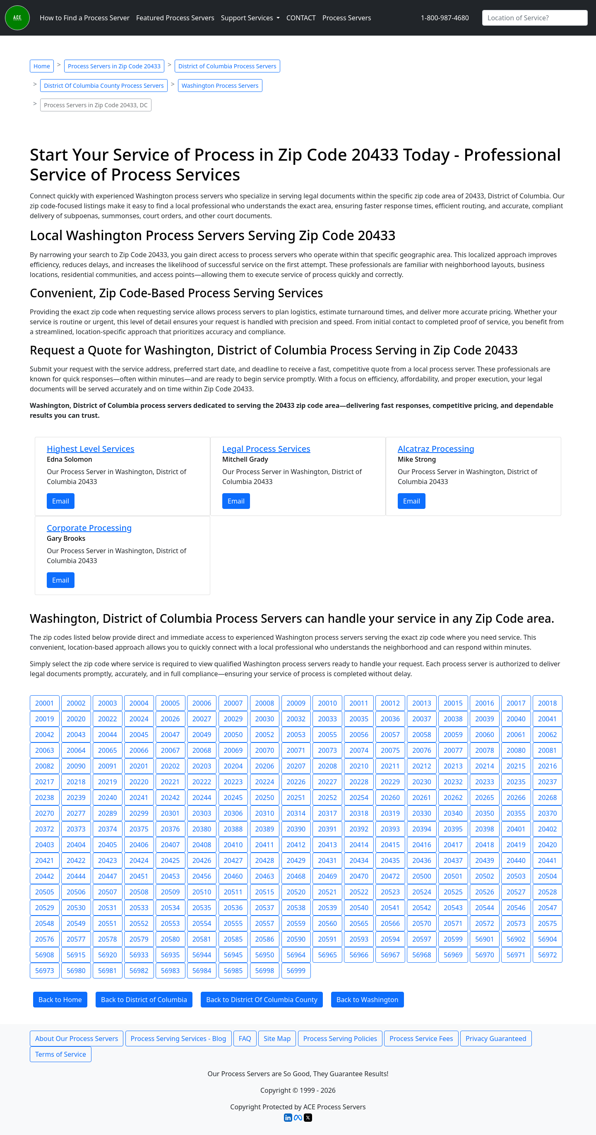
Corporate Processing (89, 527)
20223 (233, 781)
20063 (44, 750)
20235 (516, 781)
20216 (547, 766)
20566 (390, 923)
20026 (170, 718)
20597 (421, 939)
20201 (139, 766)
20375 (139, 829)
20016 (484, 703)
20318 (358, 813)
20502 (484, 876)
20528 (547, 891)
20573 (516, 923)
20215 (516, 766)
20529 (44, 907)
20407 (170, 844)
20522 (358, 891)
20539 (327, 907)
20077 (453, 750)
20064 (76, 750)
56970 (484, 954)
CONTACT (301, 17)
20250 (264, 797)
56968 (421, 954)
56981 (107, 970)
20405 (107, 844)
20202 (170, 766)
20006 (201, 703)
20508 (139, 891)
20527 (516, 891)
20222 (201, 781)
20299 (139, 813)
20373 (76, 829)
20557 (264, 923)
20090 (76, 766)
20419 (516, 844)
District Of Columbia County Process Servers (104, 85)
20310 (264, 813)
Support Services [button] (248, 17)
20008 (264, 703)
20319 (390, 813)
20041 (547, 718)
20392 (358, 829)
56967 (390, 954)
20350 (484, 813)
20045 (139, 734)
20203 (201, 766)
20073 (327, 750)
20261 (421, 797)
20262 (453, 797)
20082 (44, 766)
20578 (107, 939)
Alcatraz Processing (436, 448)
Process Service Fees (421, 1038)
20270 (44, 813)
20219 (107, 781)
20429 (296, 860)
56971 (516, 954)
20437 (453, 860)
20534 (170, 907)
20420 (547, 844)
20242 (170, 797)
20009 (296, 703)
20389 (264, 829)
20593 (358, 939)
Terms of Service (60, 1054)
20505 (44, 891)
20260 (390, 797)
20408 (201, 844)
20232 (453, 781)
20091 (107, 766)
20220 (139, 781)
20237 (547, 781)
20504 (547, 876)
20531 (107, 907)
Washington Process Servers (220, 85)
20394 (421, 829)
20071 (296, 750)
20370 (547, 813)
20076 (421, 750)
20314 (296, 813)
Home (42, 66)
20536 (233, 907)
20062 (547, 734)
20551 (107, 923)
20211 (390, 766)
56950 (264, 954)
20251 (296, 797)
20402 (547, 829)
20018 (547, 703)
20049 (201, 734)
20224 (264, 781)
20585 (233, 939)
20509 (170, 891)
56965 (327, 954)
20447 (107, 876)
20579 (139, 939)
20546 (516, 907)
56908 (44, 954)
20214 (484, 766)
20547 (547, 907)
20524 (421, 891)
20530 (76, 907)
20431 (327, 860)
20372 (44, 829)
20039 (484, 718)
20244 (201, 797)
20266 (516, 797)
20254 (358, 797)
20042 (44, 734)
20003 (107, 703)
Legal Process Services (266, 448)
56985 (233, 970)
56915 (76, 954)
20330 (421, 813)
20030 (264, 718)
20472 (390, 876)
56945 (233, 954)
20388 (233, 829)
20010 (327, 703)
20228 (358, 781)
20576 (44, 939)
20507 (107, 891)
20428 (264, 860)
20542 (421, 907)
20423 (107, 860)
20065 (107, 750)
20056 (358, 734)
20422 (76, 860)
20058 (421, 734)
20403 (44, 844)
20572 (484, 923)
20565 (358, 923)
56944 (201, 954)
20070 (264, 750)
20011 (358, 703)
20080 (516, 750)
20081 (547, 750)
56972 (547, 954)
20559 (296, 923)
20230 (421, 781)
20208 (327, 766)
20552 (139, 923)
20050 (233, 734)
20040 (516, 718)
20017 (516, 703)
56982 (139, 970)
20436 (421, 860)
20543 (453, 907)
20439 (484, 860)
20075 (390, 750)
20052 (264, 734)
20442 (44, 876)
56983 (170, 970)
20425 (170, 860)
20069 (233, 750)
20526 (484, 891)
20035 (358, 718)
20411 (264, 844)
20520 (296, 891)
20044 (107, 734)
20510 (201, 891)
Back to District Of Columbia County (261, 999)
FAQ (245, 1038)
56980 (76, 970)
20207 (296, 766)
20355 (516, 813)
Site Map (277, 1038)
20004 (139, 703)
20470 (358, 876)
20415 (390, 844)
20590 (296, 939)
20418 (484, 844)
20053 (296, 734)
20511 (233, 891)
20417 (453, 844)
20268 (547, 797)
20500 (421, 876)
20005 (170, 703)
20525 (453, 891)
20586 (264, 939)
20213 (453, 766)
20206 (264, 766)
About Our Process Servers (76, 1038)
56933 (139, 954)
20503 (516, 876)
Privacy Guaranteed (496, 1038)
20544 (484, 907)
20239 (76, 797)
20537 (264, 907)
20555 (233, 923)
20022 (107, 718)
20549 (76, 923)
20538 (296, 907)
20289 (107, 813)
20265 (484, 797)
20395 (453, 829)
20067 (170, 750)
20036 (390, 718)
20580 (170, 939)
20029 (233, 718)
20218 (76, 781)
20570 (421, 923)
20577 (76, 939)
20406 (139, 844)
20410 (233, 844)
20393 (390, 829)
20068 (201, 750)
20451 (139, 876)
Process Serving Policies (340, 1038)
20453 (170, 876)
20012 (390, 703)
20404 (76, 844)
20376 (170, 829)
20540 (358, 907)
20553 (170, 923)
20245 (233, 797)
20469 (327, 876)
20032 (296, 718)
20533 (139, 907)
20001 (44, 703)
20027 (201, 718)
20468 (296, 876)
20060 (484, 734)
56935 (170, 954)
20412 (296, 844)
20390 (296, 829)
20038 (453, 718)
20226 (296, 781)
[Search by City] (535, 18)
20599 (453, 939)
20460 (233, 876)
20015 (453, 703)
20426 (201, 860)
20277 (76, 813)
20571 (453, 923)
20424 (139, 860)
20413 (327, 844)
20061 (516, 734)
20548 (44, 923)
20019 (44, 718)
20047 (170, 734)
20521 (327, 891)
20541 (390, 907)
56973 (44, 970)
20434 (358, 860)
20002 (76, 703)
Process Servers (346, 17)
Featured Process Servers (175, 17)
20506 (76, 891)
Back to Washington (367, 999)
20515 (264, 891)
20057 (390, 734)
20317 (327, 813)
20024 (139, 718)
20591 (327, 939)
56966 (358, 954)
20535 (201, 907)
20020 (76, 718)
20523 (390, 891)
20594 (390, 939)
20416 (421, 844)
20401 (516, 829)
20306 (233, 813)
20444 (76, 876)
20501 (453, 876)
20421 (44, 860)
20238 (44, 797)
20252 (327, 797)
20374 (107, 829)
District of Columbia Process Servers (227, 66)
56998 (264, 970)
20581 (201, 939)
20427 (233, 860)
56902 (516, 939)
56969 (453, 954)
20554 (201, 923)
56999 (296, 970)
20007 (233, 703)
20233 (484, 781)
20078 (484, 750)
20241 (139, 797)
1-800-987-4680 (445, 17)
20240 (107, 797)
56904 (547, 939)
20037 (421, 718)
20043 (76, 734)
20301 (170, 813)
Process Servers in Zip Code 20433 (114, 66)
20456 (201, 876)
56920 (107, 954)
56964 (296, 954)
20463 (264, 876)
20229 (390, 781)
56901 (484, 939)
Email (60, 501)
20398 (484, 829)
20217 (44, 781)
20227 (327, 781)
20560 (327, 923)
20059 (453, 734)
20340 (453, 813)
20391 (327, 829)
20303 (201, 813)
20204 (233, 766)
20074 (358, 750)
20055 (327, 734)
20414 (358, 844)
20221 (170, 781)
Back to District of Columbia (144, 999)
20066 (139, 750)
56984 (201, 970)
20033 (327, 718)
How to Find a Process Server (85, 17)
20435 (390, 860)
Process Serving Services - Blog (178, 1038)
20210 (358, 766)
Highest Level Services (91, 448)
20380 (201, 829)
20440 (516, 860)
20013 (421, 703)
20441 (547, 860)
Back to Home (60, 999)
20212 (421, 766)
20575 (547, 923)
